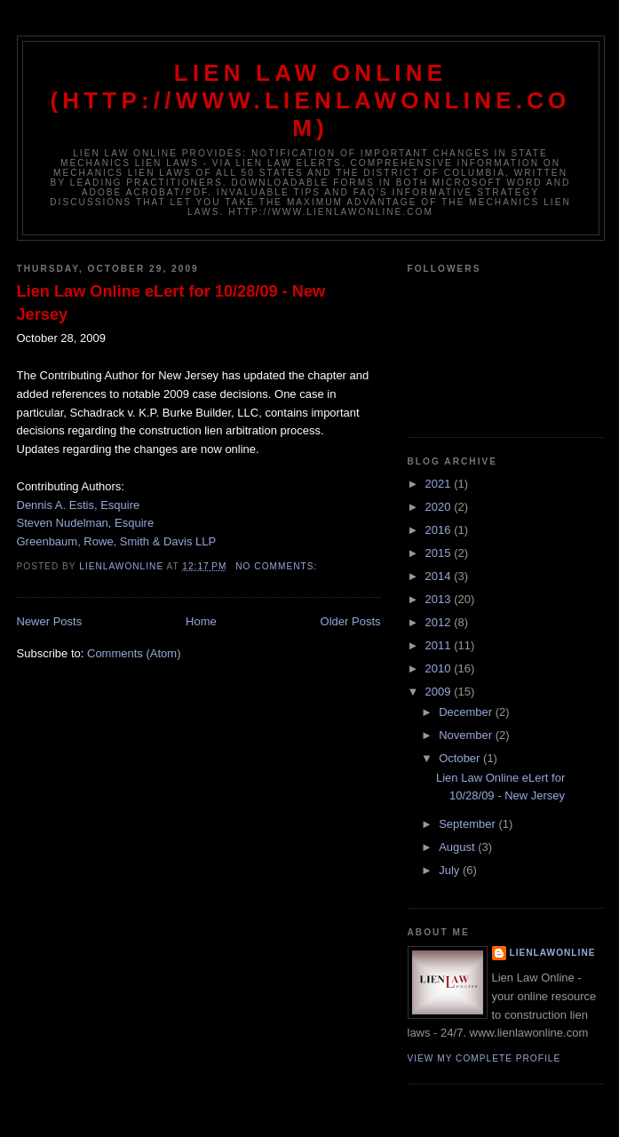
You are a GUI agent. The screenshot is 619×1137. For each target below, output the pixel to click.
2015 (440, 553)
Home (201, 621)
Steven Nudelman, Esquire (86, 522)
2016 (440, 530)
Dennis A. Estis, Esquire (78, 505)
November (467, 735)
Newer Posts (50, 621)
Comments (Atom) (133, 653)
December (467, 712)
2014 (440, 576)
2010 (440, 668)
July (451, 870)
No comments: (278, 566)
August (458, 847)
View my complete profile (484, 1058)
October (461, 758)
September (468, 824)
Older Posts (351, 621)
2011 (440, 645)
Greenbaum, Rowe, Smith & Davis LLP (117, 541)
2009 (440, 691)
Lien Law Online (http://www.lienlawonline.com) (310, 100)
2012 (440, 622)
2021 (440, 483)
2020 (440, 506)
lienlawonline (553, 953)
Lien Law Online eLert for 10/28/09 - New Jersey (171, 302)
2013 (440, 599)
